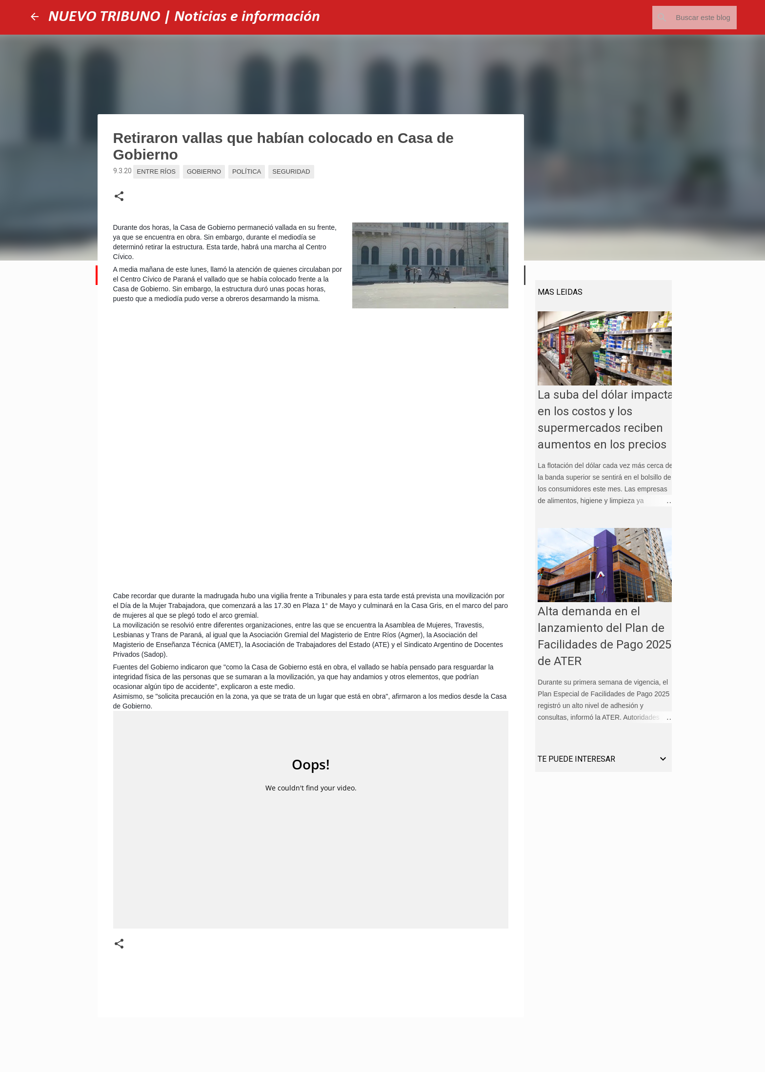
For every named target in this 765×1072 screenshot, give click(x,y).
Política (246, 171)
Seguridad (291, 171)
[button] (119, 196)
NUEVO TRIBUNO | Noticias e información (184, 17)
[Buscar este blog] (685, 17)
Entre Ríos (156, 171)
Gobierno (204, 171)
